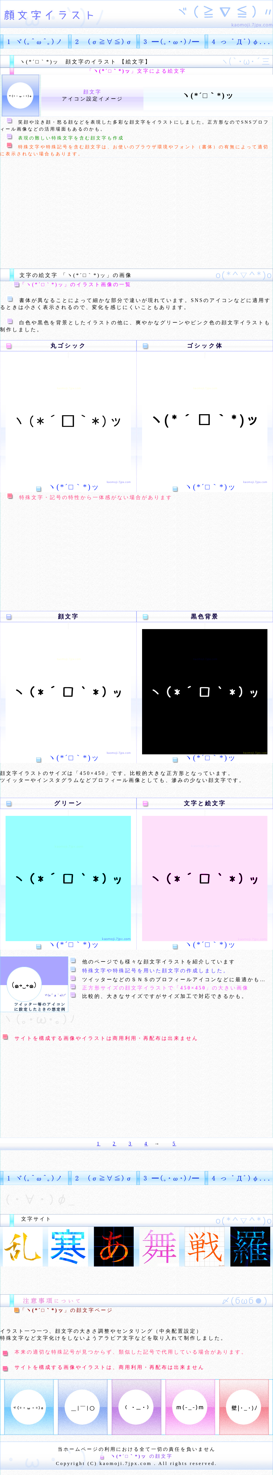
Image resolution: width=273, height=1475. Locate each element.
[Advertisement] (104, 213)
